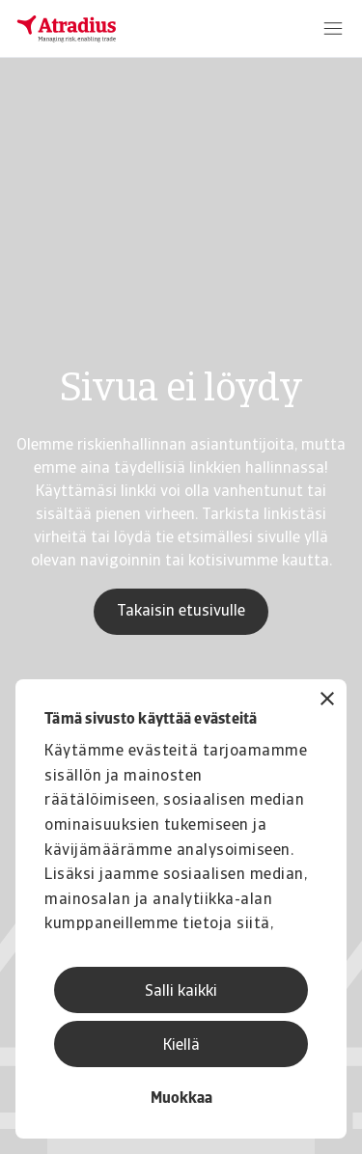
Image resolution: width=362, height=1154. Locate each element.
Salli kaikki (181, 992)
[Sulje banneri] (327, 701)
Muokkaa (181, 1099)
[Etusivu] (66, 28)
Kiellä (181, 1046)
